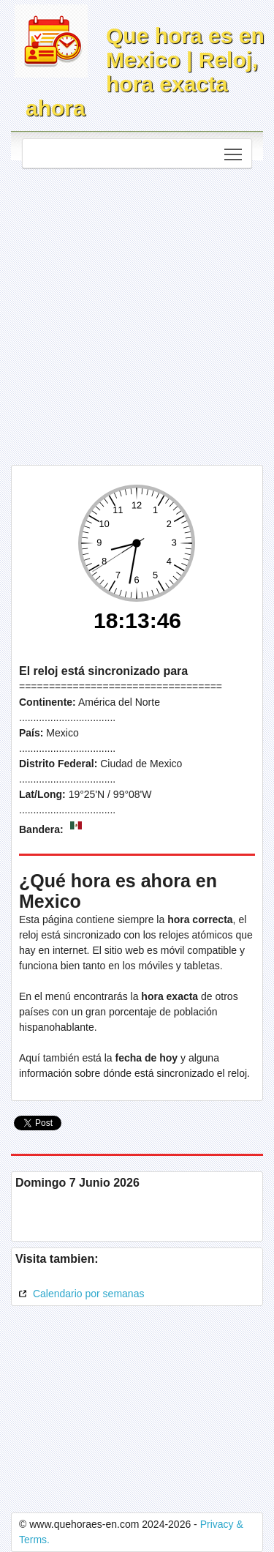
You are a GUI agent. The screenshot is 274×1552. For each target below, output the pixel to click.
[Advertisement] (137, 313)
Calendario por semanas (79, 1293)
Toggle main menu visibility (234, 150)
